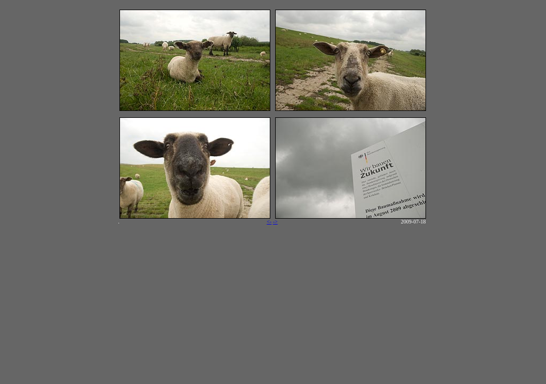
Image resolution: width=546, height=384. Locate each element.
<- (269, 222)
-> (275, 222)
